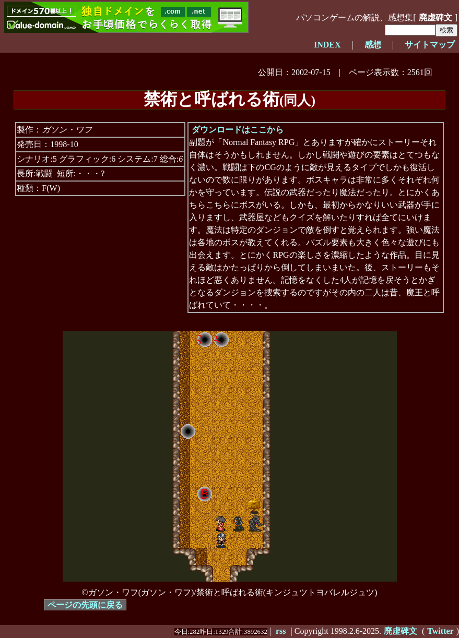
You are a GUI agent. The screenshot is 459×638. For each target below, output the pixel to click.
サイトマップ (430, 44)
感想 (372, 44)
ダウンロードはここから (238, 129)
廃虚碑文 (435, 17)
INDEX (327, 44)
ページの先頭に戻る (85, 604)
